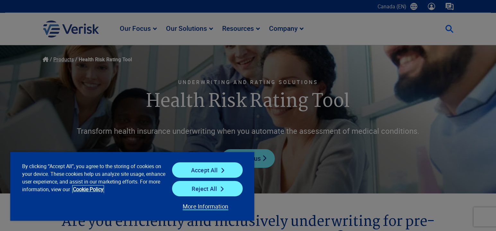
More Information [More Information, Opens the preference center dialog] (205, 206)
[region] (132, 186)
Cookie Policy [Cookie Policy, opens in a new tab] (88, 189)
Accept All (204, 170)
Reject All (204, 189)
